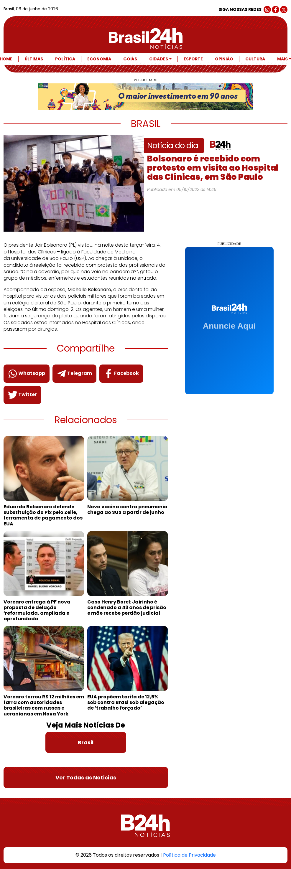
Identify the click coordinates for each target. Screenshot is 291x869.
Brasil (85, 742)
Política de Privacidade (189, 855)
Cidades (158, 59)
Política (65, 59)
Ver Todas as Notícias (85, 777)
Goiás (130, 59)
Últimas (33, 59)
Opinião (224, 59)
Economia (99, 59)
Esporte (193, 59)
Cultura (255, 59)
